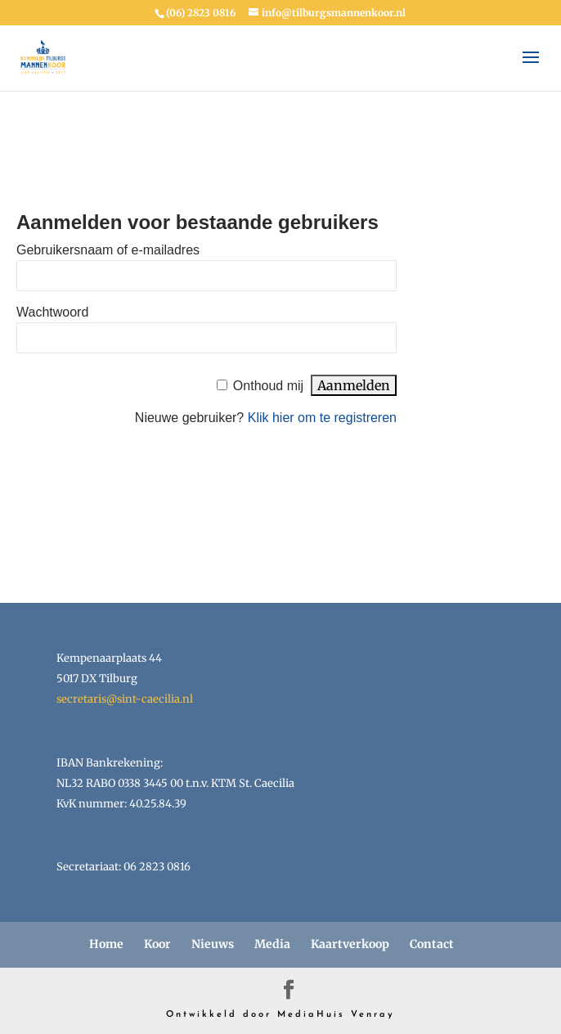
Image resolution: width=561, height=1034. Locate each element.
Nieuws (212, 944)
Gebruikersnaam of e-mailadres (108, 250)
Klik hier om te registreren (322, 418)
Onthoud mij (268, 386)
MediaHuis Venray (336, 1014)
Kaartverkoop (350, 944)
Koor (157, 944)
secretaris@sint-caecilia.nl (124, 699)
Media (272, 944)
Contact (432, 944)
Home (106, 944)
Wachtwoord (52, 312)
